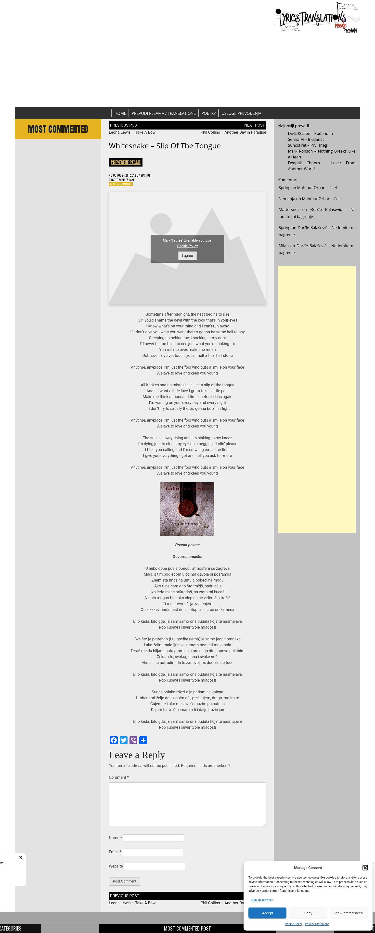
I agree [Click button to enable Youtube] (187, 256)
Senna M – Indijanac (306, 139)
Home (120, 113)
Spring (145, 175)
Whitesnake (126, 180)
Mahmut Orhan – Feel (317, 187)
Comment (119, 777)
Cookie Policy (293, 924)
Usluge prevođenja (241, 113)
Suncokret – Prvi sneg (307, 145)
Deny (308, 913)
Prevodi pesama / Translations (164, 113)
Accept (267, 913)
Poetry (208, 113)
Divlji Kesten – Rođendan (310, 133)
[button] (365, 867)
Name (115, 837)
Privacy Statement (317, 924)
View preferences (349, 913)
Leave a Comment (121, 184)
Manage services (262, 900)
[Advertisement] (187, 70)
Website (116, 866)
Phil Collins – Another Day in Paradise (233, 132)
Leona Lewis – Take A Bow (132, 132)
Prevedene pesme (126, 162)
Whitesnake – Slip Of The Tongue (165, 146)
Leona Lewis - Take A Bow (56, 862)
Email (115, 852)
